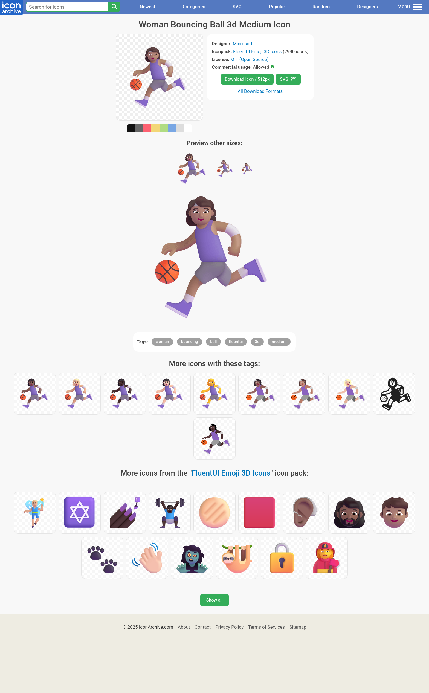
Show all (214, 600)
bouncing (189, 341)
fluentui (236, 341)
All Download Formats (260, 91)
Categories (194, 6)
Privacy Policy (229, 627)
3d (257, 341)
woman (162, 341)
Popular (277, 6)
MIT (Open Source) (249, 59)
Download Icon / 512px (247, 79)
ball (213, 341)
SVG (237, 6)
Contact (203, 627)
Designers (367, 6)
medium (279, 341)
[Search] (114, 7)
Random (321, 6)
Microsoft (243, 43)
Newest (147, 6)
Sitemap (297, 627)
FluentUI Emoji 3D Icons (257, 51)
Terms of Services (266, 627)
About (184, 627)
